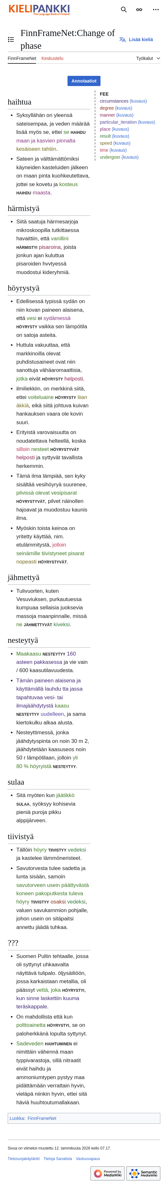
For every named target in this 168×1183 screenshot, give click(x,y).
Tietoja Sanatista (58, 1159)
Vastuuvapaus (88, 1159)
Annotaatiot (84, 80)
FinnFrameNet (42, 1118)
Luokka (17, 1118)
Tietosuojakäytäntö (24, 1159)
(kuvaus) (138, 101)
